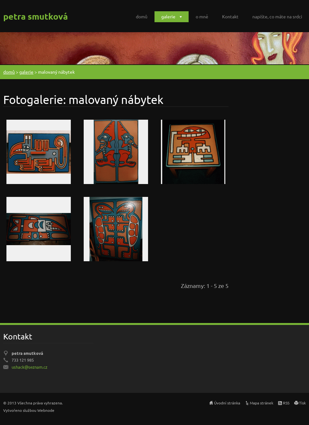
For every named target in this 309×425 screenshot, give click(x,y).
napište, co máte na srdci (277, 16)
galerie (168, 16)
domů (141, 16)
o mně (202, 16)
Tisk (302, 402)
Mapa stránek (261, 402)
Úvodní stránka (227, 402)
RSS (286, 402)
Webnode (45, 410)
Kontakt (230, 16)
